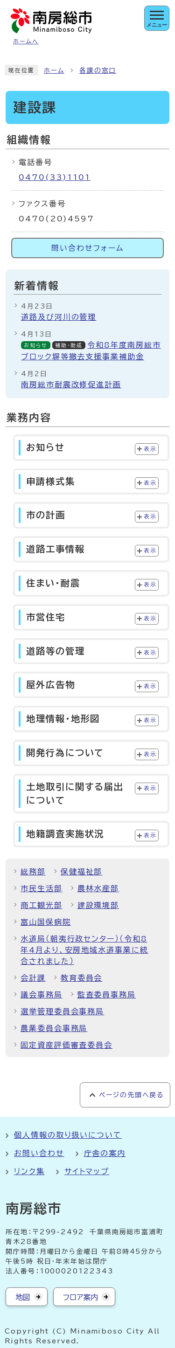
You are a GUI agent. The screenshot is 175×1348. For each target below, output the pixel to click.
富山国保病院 (46, 922)
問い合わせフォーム (87, 248)
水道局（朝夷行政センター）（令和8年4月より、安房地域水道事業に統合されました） (84, 950)
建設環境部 (98, 905)
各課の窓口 (98, 70)
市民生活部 (42, 888)
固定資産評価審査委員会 (66, 1045)
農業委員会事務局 (54, 1028)
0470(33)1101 (55, 177)
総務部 (33, 871)
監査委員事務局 (106, 994)
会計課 (33, 978)
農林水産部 (98, 888)
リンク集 (29, 1171)
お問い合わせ (39, 1153)
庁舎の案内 (105, 1153)
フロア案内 (80, 1297)
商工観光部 (42, 905)
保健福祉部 (82, 871)
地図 (22, 1297)
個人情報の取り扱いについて (68, 1135)
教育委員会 (82, 978)
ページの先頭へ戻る (131, 1095)
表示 (150, 449)
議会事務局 (42, 994)
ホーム (54, 70)
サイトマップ (87, 1171)
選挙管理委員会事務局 (62, 1011)
